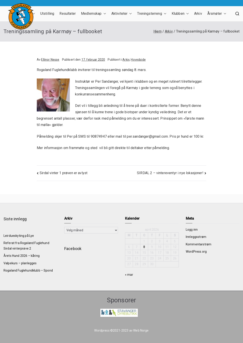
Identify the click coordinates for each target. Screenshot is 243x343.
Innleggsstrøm (196, 237)
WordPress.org (196, 251)
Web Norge (141, 330)
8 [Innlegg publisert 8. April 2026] (144, 247)
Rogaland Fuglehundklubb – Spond (28, 270)
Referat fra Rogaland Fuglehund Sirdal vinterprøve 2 (26, 245)
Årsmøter (216, 14)
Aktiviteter (121, 14)
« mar (129, 274)
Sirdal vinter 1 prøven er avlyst (63, 173)
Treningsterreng (151, 14)
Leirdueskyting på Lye (19, 235)
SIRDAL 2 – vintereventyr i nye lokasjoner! (170, 173)
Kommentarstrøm (198, 244)
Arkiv (198, 13)
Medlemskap (93, 14)
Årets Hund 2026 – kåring (22, 255)
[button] (104, 14)
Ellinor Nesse (50, 59)
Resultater (67, 13)
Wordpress (101, 330)
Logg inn (192, 229)
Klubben (180, 14)
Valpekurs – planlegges (20, 263)
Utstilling (47, 13)
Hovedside (138, 59)
